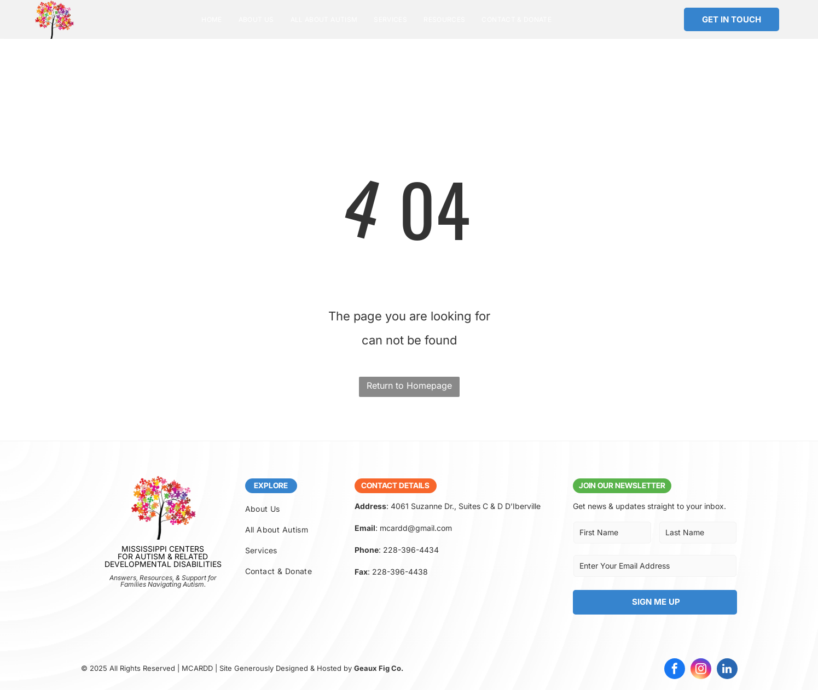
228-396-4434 (411, 549)
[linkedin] (727, 670)
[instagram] (701, 670)
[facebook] (674, 670)
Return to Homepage (409, 385)
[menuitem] (211, 20)
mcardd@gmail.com (416, 528)
